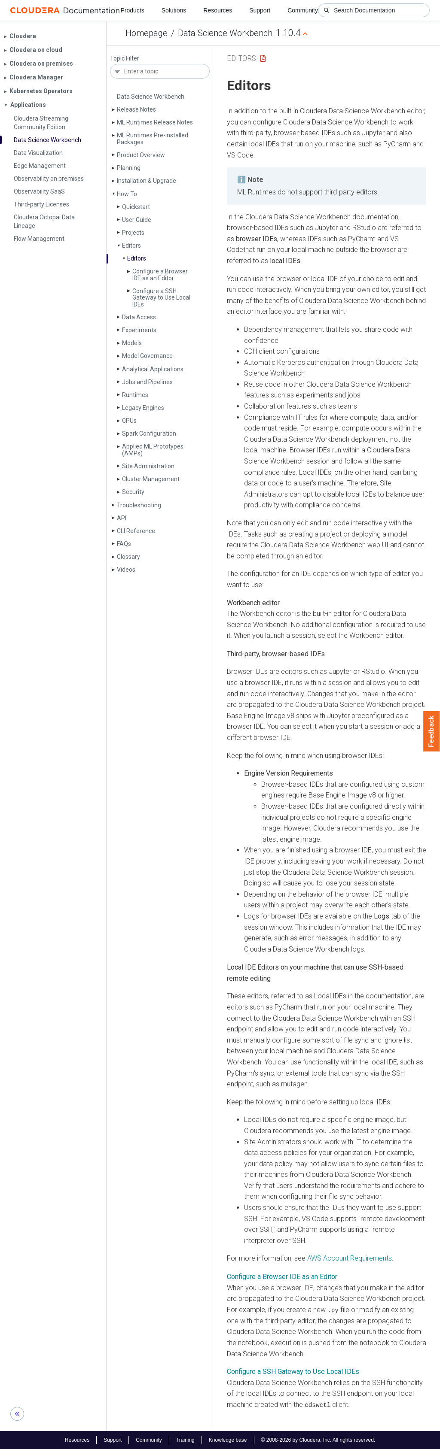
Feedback (432, 731)
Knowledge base (228, 1440)
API (121, 518)
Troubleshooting (139, 505)
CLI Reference (136, 530)
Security (133, 491)
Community (302, 10)
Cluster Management (151, 479)
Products (132, 10)
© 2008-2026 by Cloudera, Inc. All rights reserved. (318, 1440)
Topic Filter (124, 58)
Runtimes (135, 394)
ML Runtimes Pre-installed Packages (152, 138)
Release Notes (136, 109)
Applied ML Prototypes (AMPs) (152, 449)
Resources (217, 10)
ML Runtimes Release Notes (155, 122)
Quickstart (136, 206)
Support (259, 10)
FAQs (124, 543)
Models (132, 343)
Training (185, 1440)
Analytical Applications (152, 369)
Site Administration (148, 466)
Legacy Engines (143, 407)
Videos (126, 569)
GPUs (129, 420)
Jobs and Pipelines (147, 382)
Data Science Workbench (225, 33)
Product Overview (141, 155)
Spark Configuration (149, 433)
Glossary (128, 556)
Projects (133, 232)
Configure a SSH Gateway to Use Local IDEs (161, 298)
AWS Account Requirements (349, 1258)
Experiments (139, 330)
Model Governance (147, 355)
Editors (131, 245)
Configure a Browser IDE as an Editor (160, 274)
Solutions (174, 10)
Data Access (139, 317)
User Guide (136, 219)
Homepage (146, 33)
